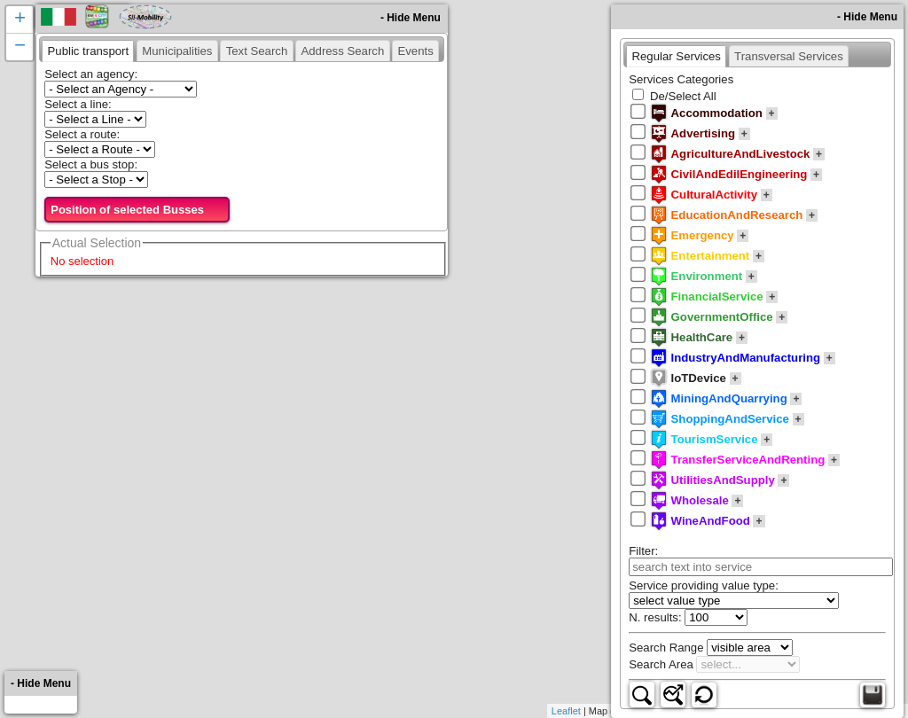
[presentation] (88, 50)
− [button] (20, 47)
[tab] (88, 50)
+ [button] (20, 19)
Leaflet (566, 711)
